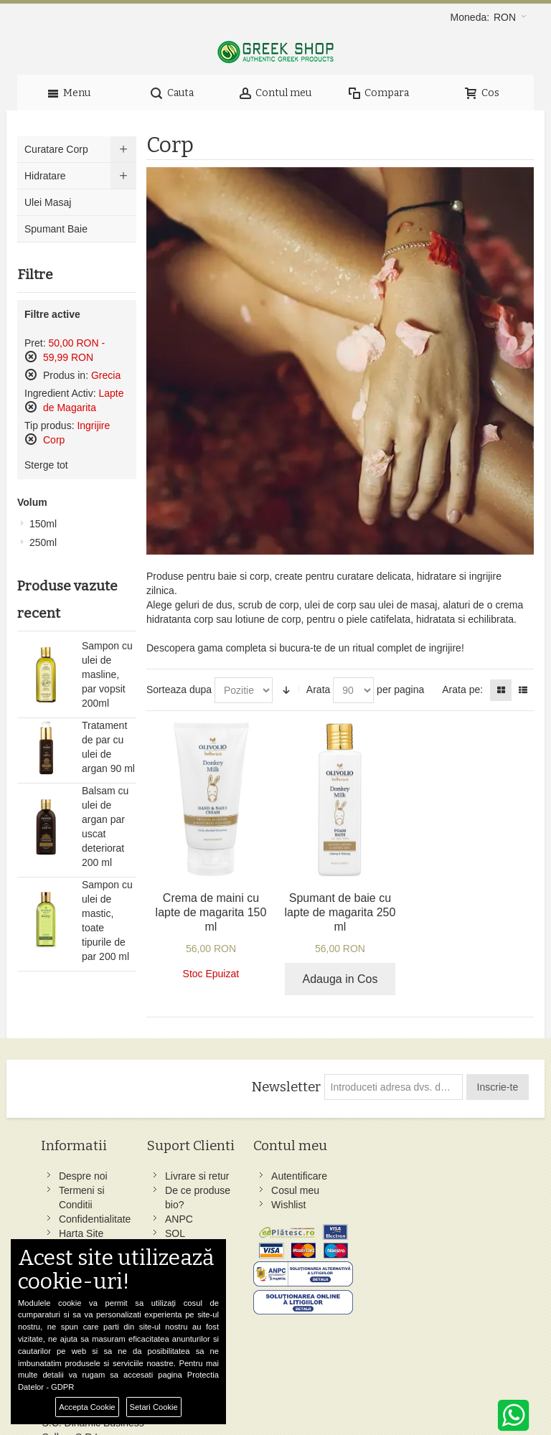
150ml (43, 524)
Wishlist (254, 1204)
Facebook (348, 1176)
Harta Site (82, 1233)
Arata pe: (462, 689)
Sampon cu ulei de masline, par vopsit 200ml (107, 674)
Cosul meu (261, 1190)
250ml (43, 542)
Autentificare (265, 1176)
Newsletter (285, 1087)
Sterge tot (46, 465)
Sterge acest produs (30, 356)
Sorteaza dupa (179, 689)
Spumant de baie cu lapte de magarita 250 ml (340, 912)
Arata (318, 689)
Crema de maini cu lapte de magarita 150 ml (211, 912)
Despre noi (84, 1176)
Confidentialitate (95, 1219)
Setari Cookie (154, 1407)
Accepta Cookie (87, 1407)
